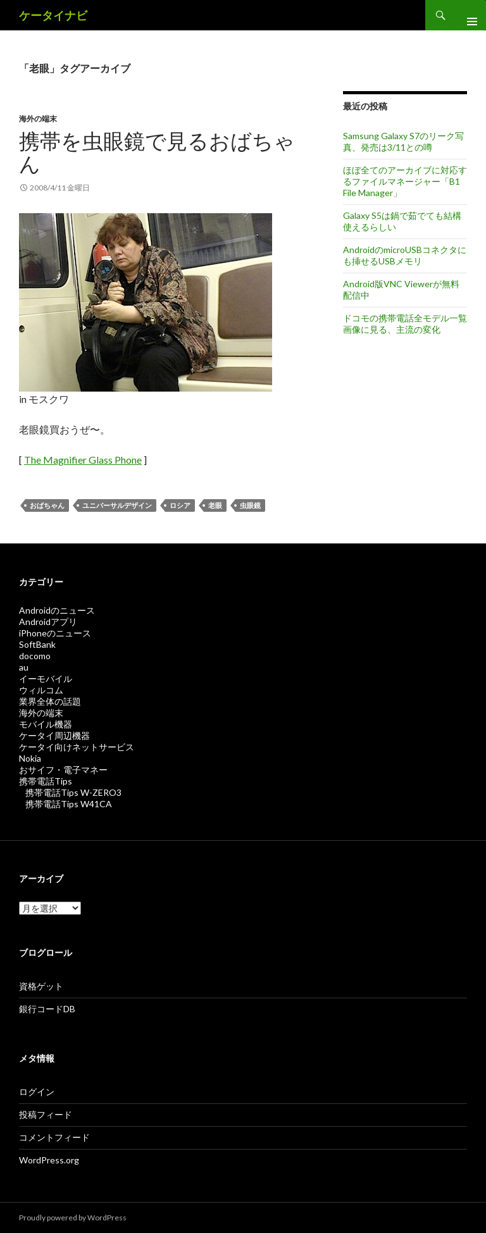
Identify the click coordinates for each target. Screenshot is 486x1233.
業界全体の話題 (50, 701)
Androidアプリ (48, 621)
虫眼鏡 (250, 505)
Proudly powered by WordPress (73, 1217)
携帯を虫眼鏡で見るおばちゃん (157, 152)
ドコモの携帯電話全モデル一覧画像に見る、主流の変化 (405, 324)
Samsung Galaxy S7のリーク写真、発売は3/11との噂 (403, 141)
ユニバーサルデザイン (117, 505)
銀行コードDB (47, 1008)
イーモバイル (45, 678)
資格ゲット (41, 986)
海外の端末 (38, 118)
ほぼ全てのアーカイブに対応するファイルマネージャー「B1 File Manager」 (405, 181)
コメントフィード (54, 1137)
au (23, 667)
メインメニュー (467, 15)
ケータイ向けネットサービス (76, 746)
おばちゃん (47, 505)
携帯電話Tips (45, 781)
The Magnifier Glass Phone (83, 460)
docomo (35, 655)
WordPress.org (49, 1160)
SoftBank (37, 644)
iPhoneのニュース (55, 633)
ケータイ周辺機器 (54, 735)
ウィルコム (41, 690)
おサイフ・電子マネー (63, 769)
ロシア (180, 505)
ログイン (36, 1091)
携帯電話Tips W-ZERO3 (73, 792)
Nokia (30, 758)
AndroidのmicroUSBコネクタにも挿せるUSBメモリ (404, 255)
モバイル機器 (45, 724)
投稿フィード (45, 1114)
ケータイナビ (53, 15)
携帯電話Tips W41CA (68, 803)
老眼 (215, 505)
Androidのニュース (57, 610)
